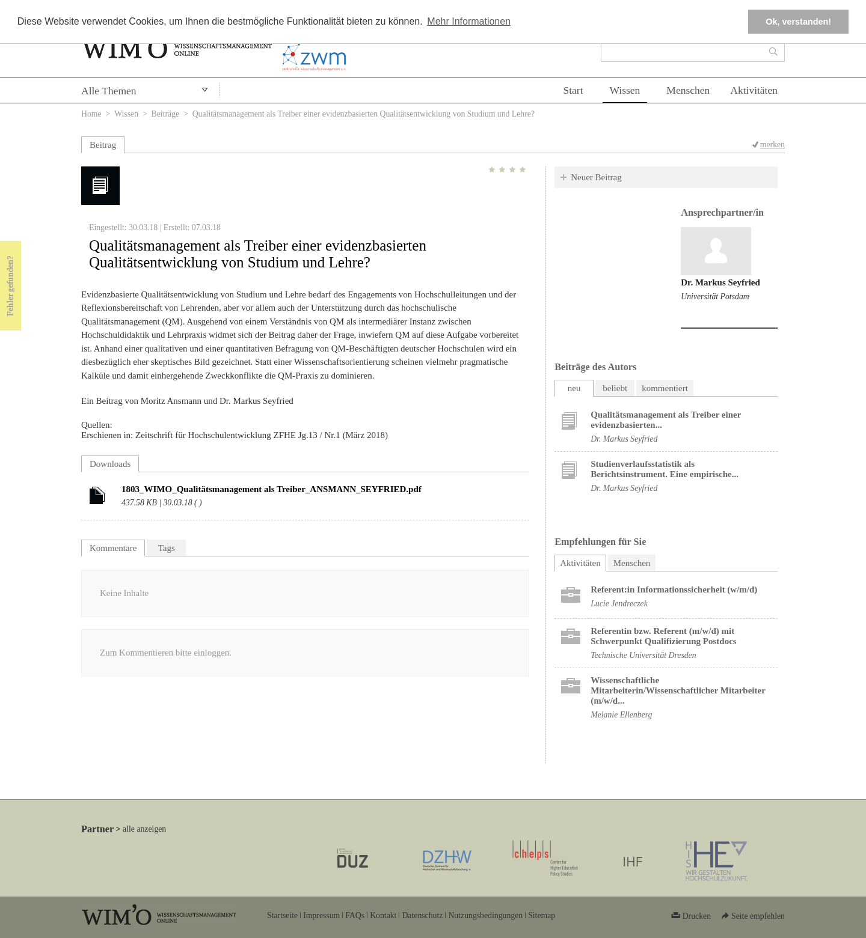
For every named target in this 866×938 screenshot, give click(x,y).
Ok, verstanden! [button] (798, 21)
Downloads (110, 464)
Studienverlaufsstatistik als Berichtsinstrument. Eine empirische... (665, 469)
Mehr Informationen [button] (469, 21)
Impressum (321, 915)
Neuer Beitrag (596, 177)
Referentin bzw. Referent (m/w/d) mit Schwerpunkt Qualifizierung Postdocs (664, 636)
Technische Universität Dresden (643, 655)
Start (573, 90)
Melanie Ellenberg (621, 714)
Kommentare (113, 548)
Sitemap (541, 915)
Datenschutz (422, 915)
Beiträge (166, 113)
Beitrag (103, 145)
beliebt (615, 388)
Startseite (282, 915)
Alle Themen (109, 91)
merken (772, 144)
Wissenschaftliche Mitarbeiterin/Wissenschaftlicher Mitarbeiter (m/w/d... (678, 690)
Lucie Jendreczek (619, 603)
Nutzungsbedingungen (485, 915)
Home (91, 113)
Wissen (625, 90)
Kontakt (383, 915)
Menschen (688, 90)
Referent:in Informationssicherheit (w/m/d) (674, 589)
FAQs (354, 915)
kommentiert (665, 388)
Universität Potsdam (715, 296)
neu (574, 388)
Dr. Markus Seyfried (720, 282)
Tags (166, 548)
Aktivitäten (754, 90)
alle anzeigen (144, 828)
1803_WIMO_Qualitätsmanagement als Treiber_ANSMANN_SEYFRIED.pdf (271, 489)
